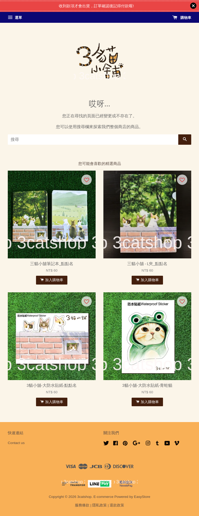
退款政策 (117, 505)
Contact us (16, 443)
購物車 (181, 17)
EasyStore (142, 497)
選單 (15, 17)
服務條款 (82, 505)
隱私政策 (99, 505)
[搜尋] (93, 139)
